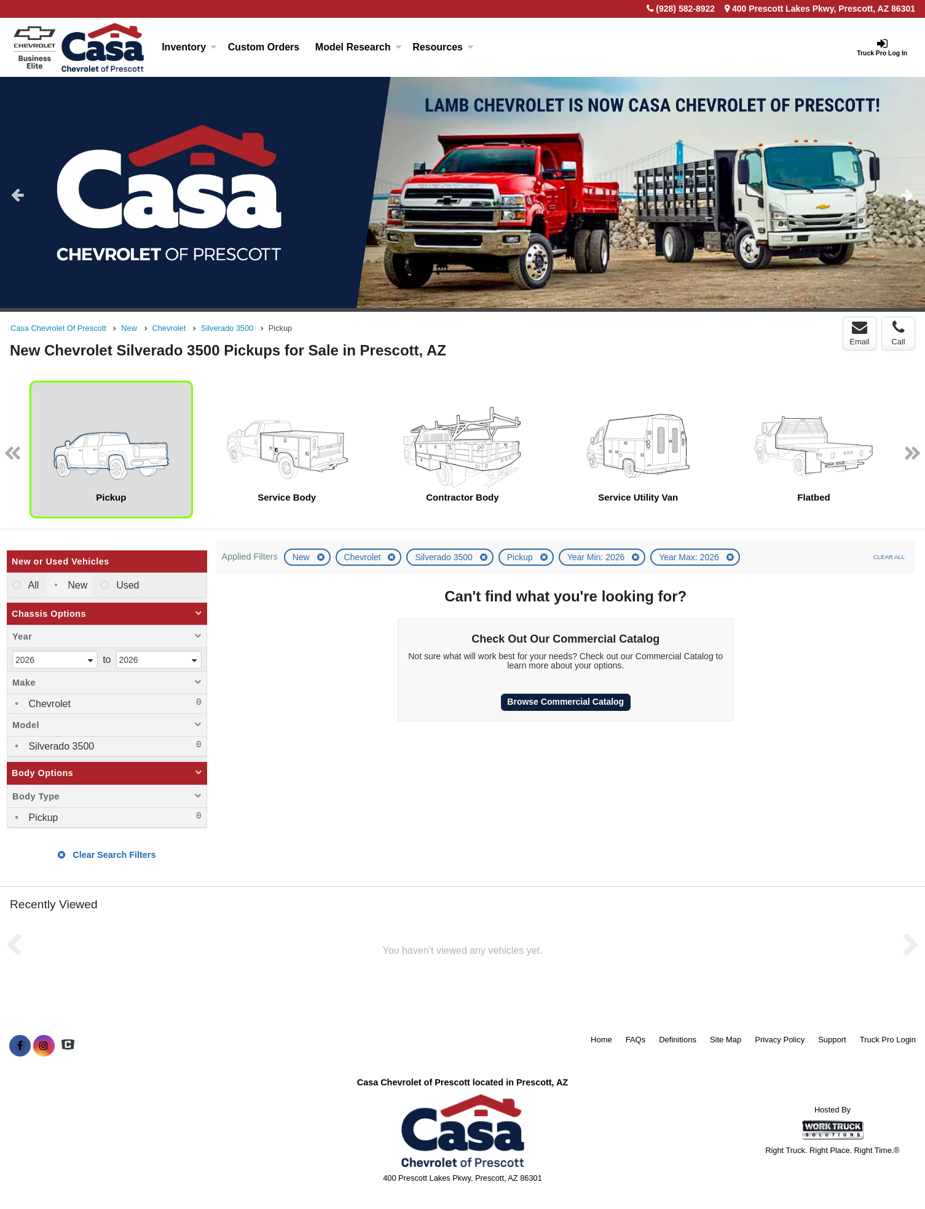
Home (601, 1039)
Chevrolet (364, 557)
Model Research (358, 47)
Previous (17, 194)
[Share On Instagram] (44, 1046)
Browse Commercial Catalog (565, 702)
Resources (443, 47)
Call (898, 333)
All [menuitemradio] (32, 585)
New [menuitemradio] (76, 585)
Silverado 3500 (444, 557)
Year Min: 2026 (597, 557)
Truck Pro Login (888, 1039)
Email (859, 333)
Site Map (725, 1039)
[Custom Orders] (263, 47)
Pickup (521, 557)
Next (907, 194)
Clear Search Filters (106, 855)
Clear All (889, 556)
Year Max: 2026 (690, 557)
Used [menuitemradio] (127, 585)
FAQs (636, 1039)
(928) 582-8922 (685, 9)
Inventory (189, 47)
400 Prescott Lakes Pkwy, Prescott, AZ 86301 (820, 9)
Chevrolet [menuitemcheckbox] (48, 704)
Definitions (677, 1039)
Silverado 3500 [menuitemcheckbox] (60, 746)
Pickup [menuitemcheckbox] (42, 817)
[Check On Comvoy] (68, 1046)
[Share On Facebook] (20, 1046)
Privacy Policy (780, 1039)
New (302, 557)
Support (832, 1039)
